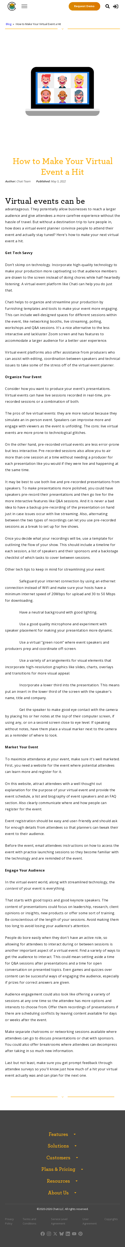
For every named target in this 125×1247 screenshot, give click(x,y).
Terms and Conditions (29, 1221)
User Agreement (90, 1221)
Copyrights (111, 1219)
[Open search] (107, 6)
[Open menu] (24, 6)
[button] (115, 6)
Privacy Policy (9, 1221)
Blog (8, 24)
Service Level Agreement (59, 1221)
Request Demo (84, 6)
